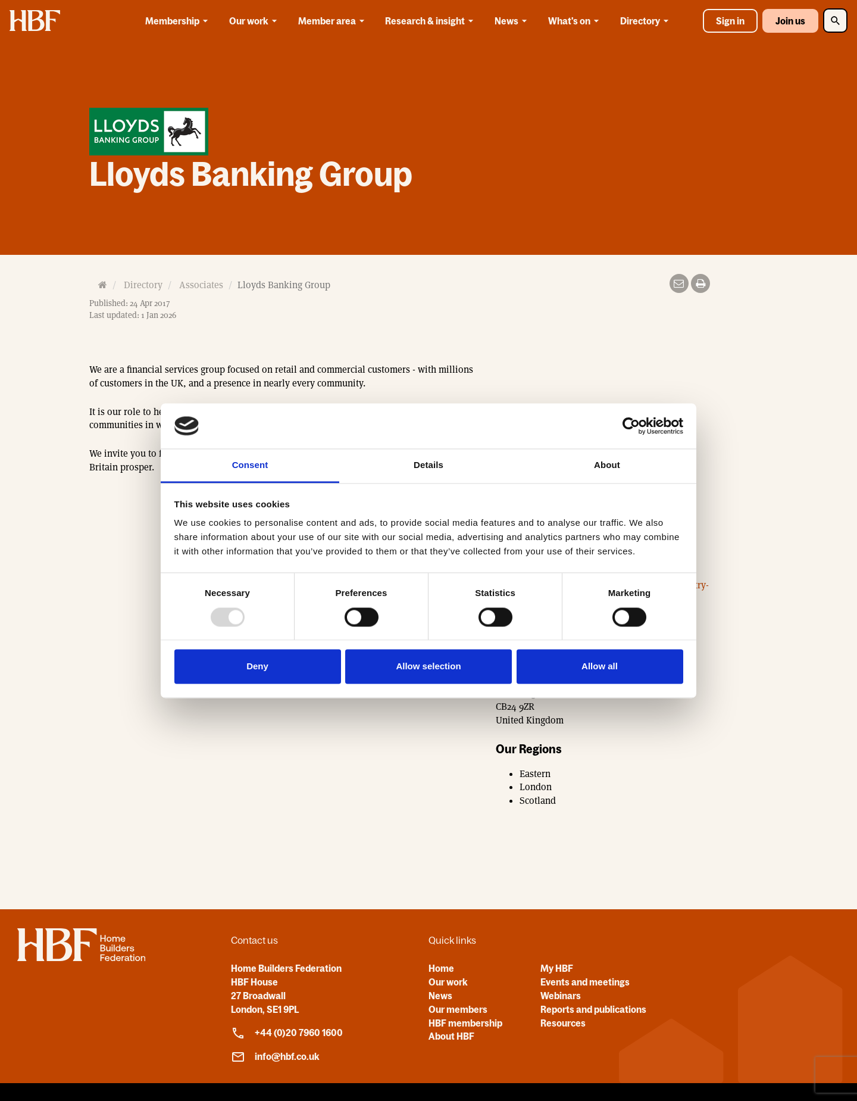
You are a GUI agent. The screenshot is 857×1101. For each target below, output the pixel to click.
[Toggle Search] (835, 20)
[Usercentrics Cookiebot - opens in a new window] (631, 426)
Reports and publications (593, 1009)
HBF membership (465, 1023)
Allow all (599, 667)
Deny (257, 667)
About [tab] (607, 465)
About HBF (451, 1036)
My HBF (556, 968)
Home (441, 968)
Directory (646, 21)
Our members (457, 1009)
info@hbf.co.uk (275, 1057)
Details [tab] (428, 465)
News (513, 21)
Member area (333, 21)
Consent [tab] (250, 465)
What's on (575, 21)
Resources (563, 1023)
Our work (255, 21)
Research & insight (431, 21)
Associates (201, 285)
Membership (178, 21)
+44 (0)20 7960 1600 (287, 1033)
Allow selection (428, 667)
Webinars (560, 996)
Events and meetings (585, 982)
